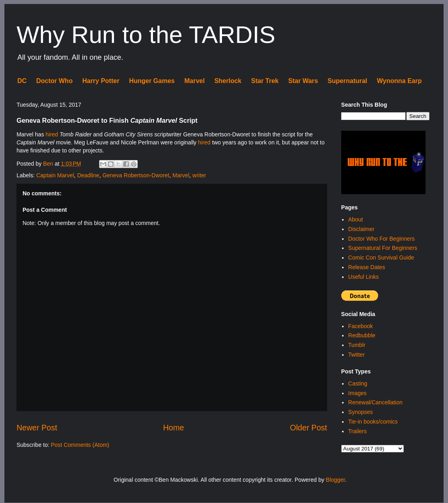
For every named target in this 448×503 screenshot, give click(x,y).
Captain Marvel (55, 175)
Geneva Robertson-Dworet (135, 175)
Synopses (360, 412)
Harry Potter (100, 80)
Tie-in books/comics (372, 421)
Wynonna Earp (399, 80)
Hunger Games (152, 80)
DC (21, 80)
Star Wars (303, 80)
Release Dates (366, 267)
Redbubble (361, 335)
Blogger (335, 480)
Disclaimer (361, 229)
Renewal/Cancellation (375, 402)
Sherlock (228, 80)
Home (173, 427)
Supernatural (347, 80)
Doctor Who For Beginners (381, 238)
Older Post (308, 427)
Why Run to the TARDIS (145, 34)
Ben (49, 163)
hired (52, 134)
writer (199, 175)
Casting (357, 383)
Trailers (357, 431)
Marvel (194, 80)
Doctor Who (54, 80)
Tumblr (356, 345)
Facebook (360, 326)
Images (357, 393)
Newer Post (36, 427)
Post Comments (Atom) (80, 445)
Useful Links (363, 277)
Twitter (356, 354)
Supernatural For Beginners (382, 248)
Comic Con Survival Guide (381, 257)
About (355, 219)
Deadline (88, 175)
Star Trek (265, 80)
